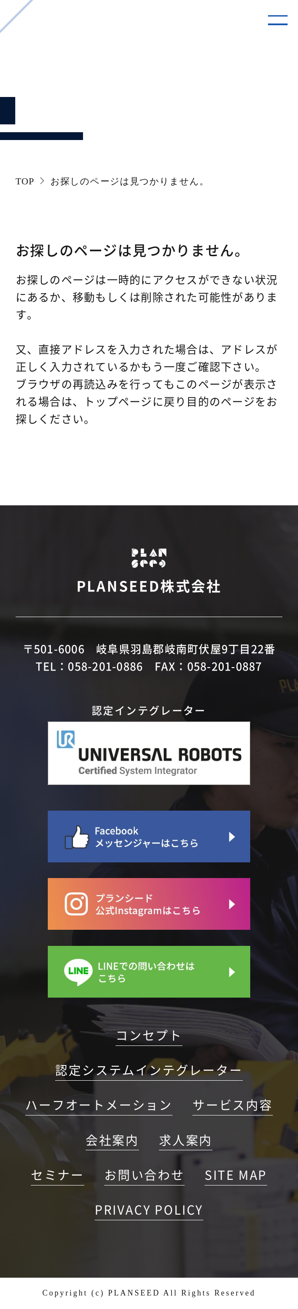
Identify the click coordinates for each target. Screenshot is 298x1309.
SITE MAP (236, 1175)
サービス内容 (232, 1105)
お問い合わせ (144, 1175)
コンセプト (149, 1035)
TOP (25, 181)
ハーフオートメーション (98, 1105)
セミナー (57, 1175)
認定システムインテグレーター (148, 1070)
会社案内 (112, 1140)
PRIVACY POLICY (149, 1210)
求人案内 (185, 1140)
